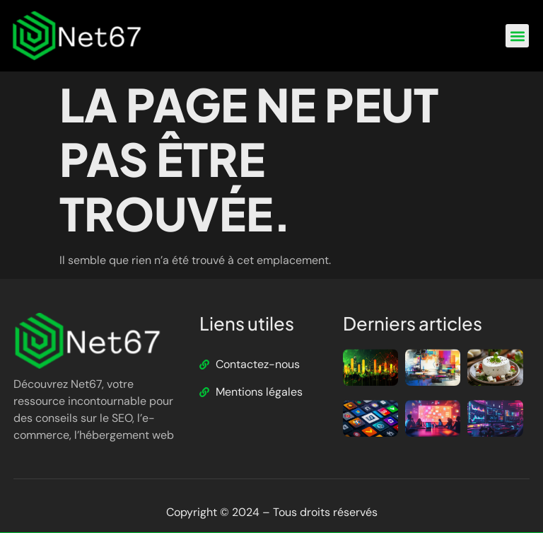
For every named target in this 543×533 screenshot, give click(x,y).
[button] (517, 35)
